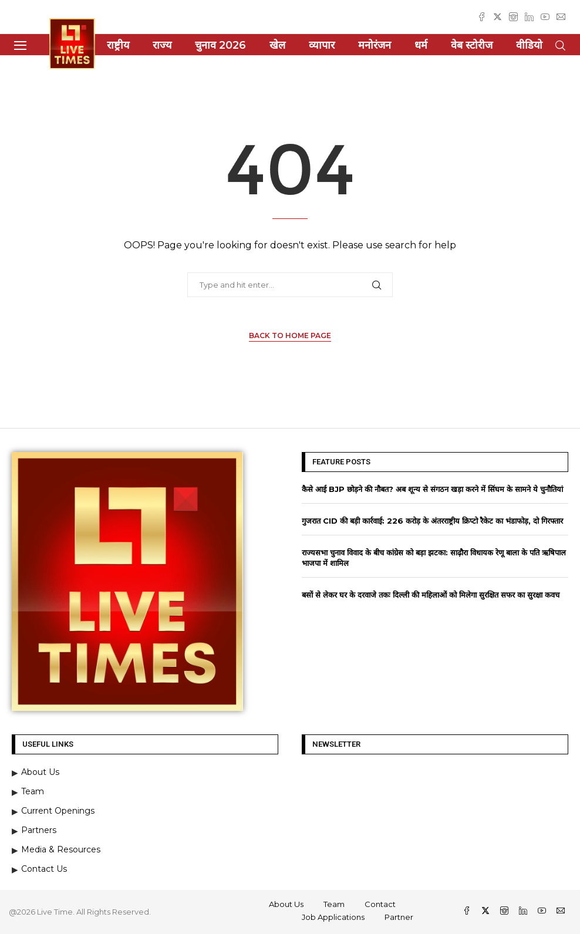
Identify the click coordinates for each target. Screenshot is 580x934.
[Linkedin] (529, 17)
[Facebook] (482, 17)
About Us (286, 904)
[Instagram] (513, 17)
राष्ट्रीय (118, 45)
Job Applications (333, 917)
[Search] (560, 45)
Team (334, 904)
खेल (277, 45)
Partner (399, 917)
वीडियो (529, 45)
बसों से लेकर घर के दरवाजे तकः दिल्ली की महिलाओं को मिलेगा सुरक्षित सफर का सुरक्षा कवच (430, 594)
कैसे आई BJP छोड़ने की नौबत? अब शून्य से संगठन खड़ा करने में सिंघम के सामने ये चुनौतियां (432, 489)
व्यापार (322, 45)
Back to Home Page (290, 335)
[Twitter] (498, 17)
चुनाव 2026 (220, 45)
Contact (380, 904)
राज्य (162, 45)
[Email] (561, 17)
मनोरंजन (374, 45)
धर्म (420, 45)
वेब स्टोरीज (472, 45)
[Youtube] (545, 17)
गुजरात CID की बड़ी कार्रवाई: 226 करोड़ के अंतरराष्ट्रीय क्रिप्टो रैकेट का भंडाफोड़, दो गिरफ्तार (432, 520)
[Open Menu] (20, 45)
